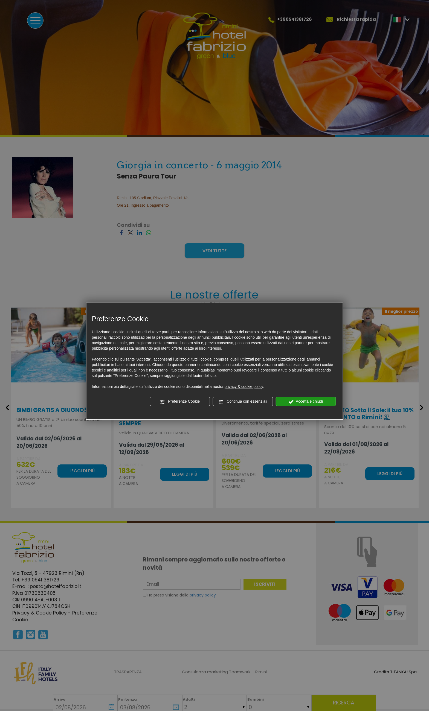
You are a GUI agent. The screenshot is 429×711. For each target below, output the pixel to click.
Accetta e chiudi (306, 401)
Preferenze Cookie (180, 401)
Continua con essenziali (243, 401)
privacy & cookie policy (243, 386)
